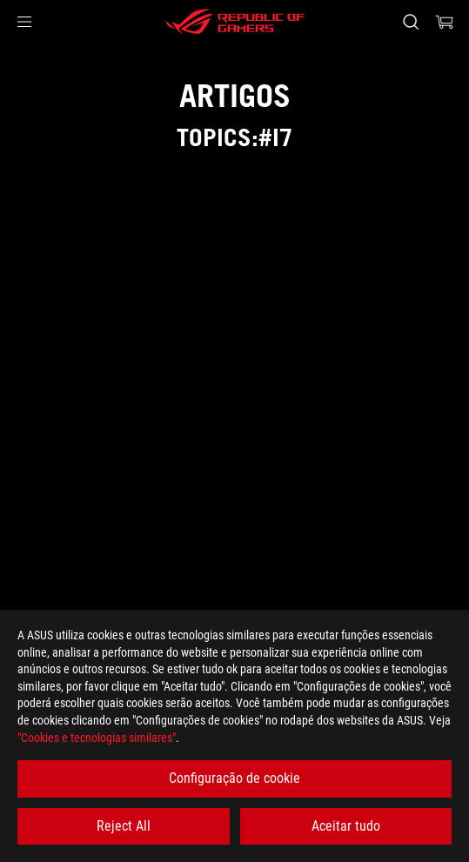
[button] (24, 21)
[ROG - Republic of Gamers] (235, 22)
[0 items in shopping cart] (444, 21)
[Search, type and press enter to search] (410, 21)
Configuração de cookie (234, 778)
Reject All (124, 826)
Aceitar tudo (346, 826)
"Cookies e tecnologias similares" (96, 738)
